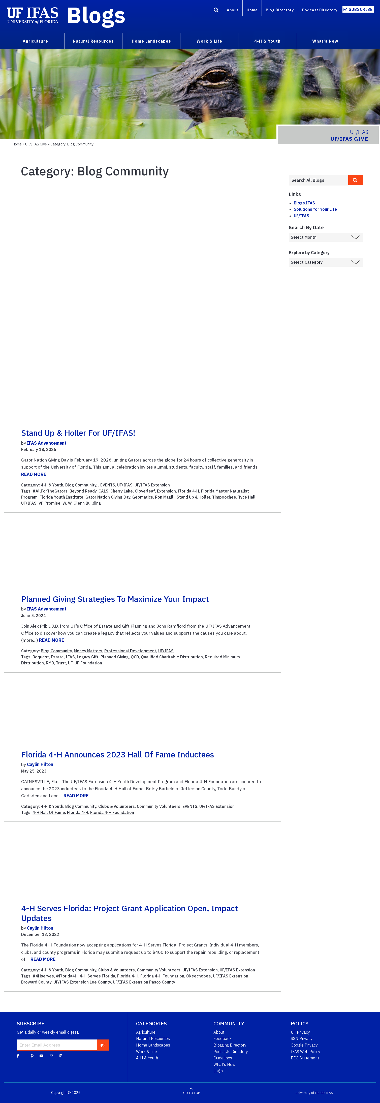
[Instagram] (60, 1056)
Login (218, 1070)
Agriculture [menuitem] (35, 41)
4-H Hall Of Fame (49, 812)
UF (70, 662)
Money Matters (88, 650)
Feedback (222, 1038)
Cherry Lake (121, 491)
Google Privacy (304, 1045)
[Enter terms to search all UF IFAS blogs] (318, 180)
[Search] (216, 11)
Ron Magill (165, 497)
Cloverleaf (145, 491)
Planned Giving (115, 656)
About (232, 10)
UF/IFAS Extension (152, 484)
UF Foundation (88, 662)
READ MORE (33, 474)
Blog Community (80, 484)
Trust (61, 662)
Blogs (96, 14)
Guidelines (222, 1057)
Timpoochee (224, 497)
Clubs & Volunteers (116, 806)
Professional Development (130, 650)
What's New (224, 1064)
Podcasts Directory (230, 1051)
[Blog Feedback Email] (51, 1056)
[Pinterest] (32, 1056)
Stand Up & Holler (193, 497)
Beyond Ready (83, 491)
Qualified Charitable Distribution (172, 656)
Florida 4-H (188, 491)
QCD (135, 656)
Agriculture (145, 1032)
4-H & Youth (52, 484)
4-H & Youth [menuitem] (267, 41)
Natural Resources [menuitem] (93, 41)
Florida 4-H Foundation (112, 812)
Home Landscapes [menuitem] (151, 41)
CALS (103, 491)
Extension (166, 491)
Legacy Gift (88, 656)
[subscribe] (103, 1044)
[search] (355, 180)
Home (252, 10)
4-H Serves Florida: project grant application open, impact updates (129, 913)
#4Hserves (43, 975)
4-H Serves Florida (97, 975)
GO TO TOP (191, 1093)
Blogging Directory (229, 1045)
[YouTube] (42, 1056)
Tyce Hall (247, 497)
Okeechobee (198, 975)
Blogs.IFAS (304, 202)
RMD (50, 662)
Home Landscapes (153, 1045)
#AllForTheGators (50, 491)
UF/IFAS (125, 484)
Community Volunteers (158, 806)
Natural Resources (153, 1038)
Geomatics (142, 497)
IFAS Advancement (47, 443)
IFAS (70, 656)
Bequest (41, 656)
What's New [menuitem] (325, 41)
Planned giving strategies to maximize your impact (115, 599)
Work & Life (146, 1051)
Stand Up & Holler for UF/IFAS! (78, 432)
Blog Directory (280, 10)
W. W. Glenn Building (81, 503)
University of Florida (310, 1093)
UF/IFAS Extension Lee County (82, 982)
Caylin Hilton (40, 764)
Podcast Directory (319, 10)
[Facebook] (18, 1056)
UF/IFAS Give (36, 144)
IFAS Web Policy (305, 1051)
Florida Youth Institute (61, 497)
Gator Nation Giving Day (107, 497)
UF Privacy (300, 1032)
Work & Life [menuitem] (209, 41)
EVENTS (107, 484)
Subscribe (361, 9)
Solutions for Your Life (315, 209)
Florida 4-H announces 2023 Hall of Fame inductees (117, 754)
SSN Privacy (301, 1038)
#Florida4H (67, 975)
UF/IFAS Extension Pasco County (144, 982)
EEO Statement (305, 1057)
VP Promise (49, 503)
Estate (57, 656)
